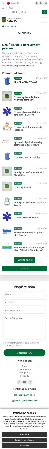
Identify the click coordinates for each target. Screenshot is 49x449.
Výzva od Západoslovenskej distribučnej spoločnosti (28, 143)
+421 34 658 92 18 (26, 395)
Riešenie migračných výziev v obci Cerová (29, 233)
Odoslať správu (24, 352)
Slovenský (13, 3)
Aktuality (11, 26)
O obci (24, 366)
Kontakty (24, 376)
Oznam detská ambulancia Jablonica (28, 128)
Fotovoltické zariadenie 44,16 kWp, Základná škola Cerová (29, 248)
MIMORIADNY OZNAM (25, 82)
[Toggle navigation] (43, 20)
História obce (24, 369)
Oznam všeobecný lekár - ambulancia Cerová (27, 113)
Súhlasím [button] (24, 435)
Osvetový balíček (22, 187)
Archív (24, 268)
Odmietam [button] (24, 445)
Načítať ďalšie (24, 260)
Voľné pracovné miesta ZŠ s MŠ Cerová (30, 203)
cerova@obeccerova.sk (26, 400)
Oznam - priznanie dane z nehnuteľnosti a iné (27, 98)
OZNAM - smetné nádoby (27, 157)
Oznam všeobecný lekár (26, 217)
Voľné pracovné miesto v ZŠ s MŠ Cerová (29, 173)
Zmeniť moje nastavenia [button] (24, 440)
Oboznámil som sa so (23, 344)
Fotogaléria (24, 373)
